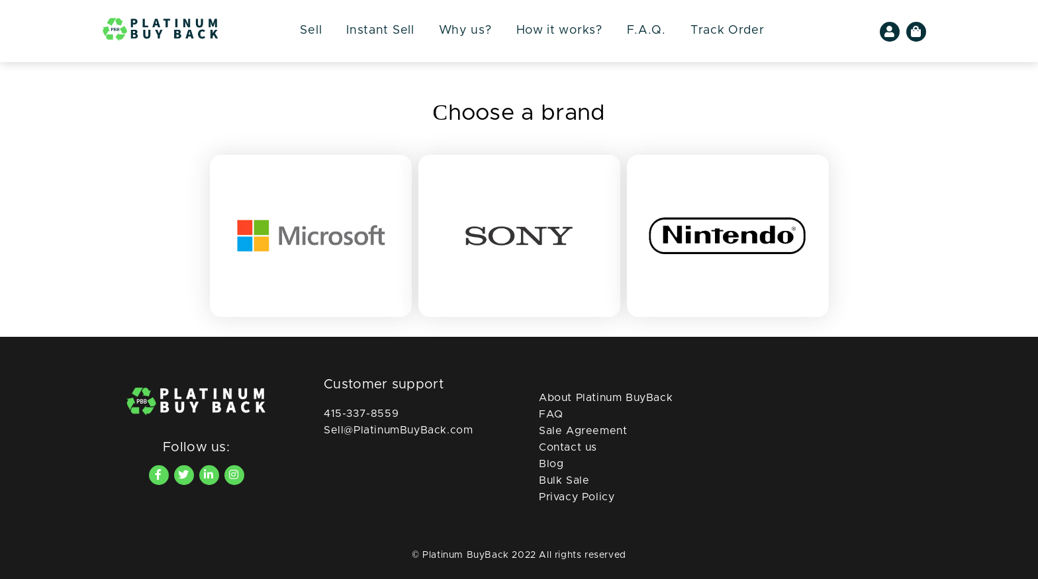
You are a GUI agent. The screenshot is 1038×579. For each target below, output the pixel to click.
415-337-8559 (361, 413)
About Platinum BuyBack (606, 397)
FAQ (551, 414)
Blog (551, 464)
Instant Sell (380, 30)
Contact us (568, 447)
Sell (311, 30)
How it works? (559, 30)
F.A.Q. (646, 30)
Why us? (465, 30)
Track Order (727, 30)
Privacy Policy (576, 497)
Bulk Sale (564, 480)
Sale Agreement (583, 430)
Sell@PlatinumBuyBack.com (398, 430)
